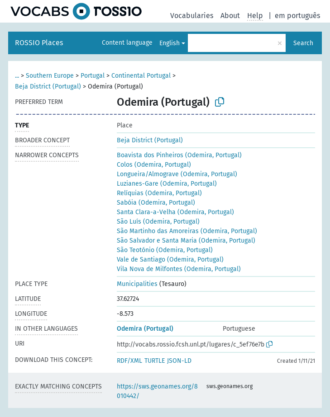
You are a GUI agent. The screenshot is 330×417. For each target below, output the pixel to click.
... (17, 76)
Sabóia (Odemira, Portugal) (156, 202)
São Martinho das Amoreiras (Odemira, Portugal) (187, 231)
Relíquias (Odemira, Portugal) (159, 193)
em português (297, 15)
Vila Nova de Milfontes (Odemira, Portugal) (179, 269)
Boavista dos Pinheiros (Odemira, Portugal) (179, 155)
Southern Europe (50, 76)
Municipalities (137, 284)
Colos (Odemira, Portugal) (154, 165)
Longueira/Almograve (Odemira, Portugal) (177, 174)
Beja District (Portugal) (48, 86)
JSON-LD (179, 361)
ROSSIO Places (39, 42)
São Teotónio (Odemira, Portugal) (165, 250)
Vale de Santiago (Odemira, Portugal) (170, 259)
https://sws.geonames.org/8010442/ (157, 391)
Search (303, 43)
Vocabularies (191, 15)
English (169, 43)
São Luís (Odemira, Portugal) (158, 221)
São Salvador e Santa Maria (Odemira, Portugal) (186, 240)
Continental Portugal (141, 76)
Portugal (93, 76)
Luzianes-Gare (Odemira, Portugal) (167, 183)
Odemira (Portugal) (145, 329)
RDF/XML (129, 361)
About (230, 15)
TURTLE (154, 361)
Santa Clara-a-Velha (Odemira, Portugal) (175, 212)
